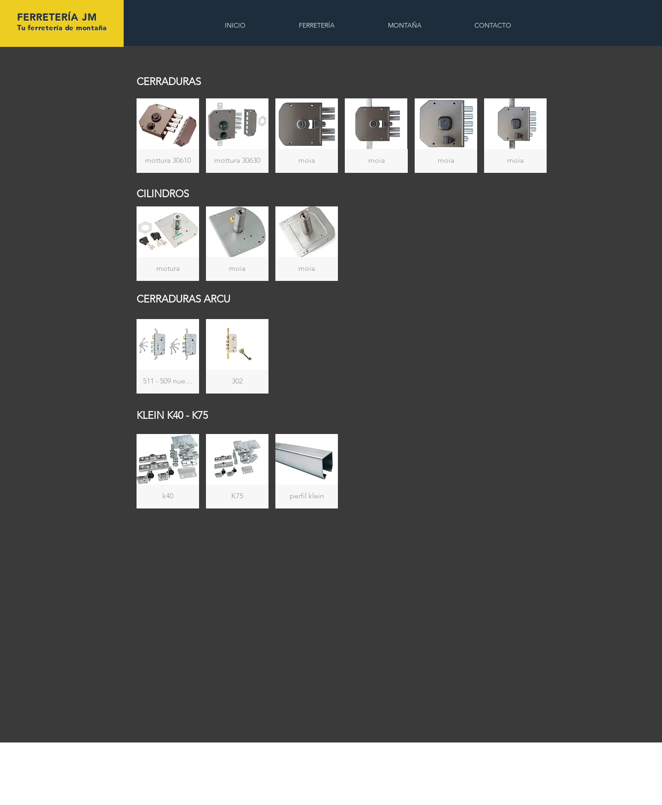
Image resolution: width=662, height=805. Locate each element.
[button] (168, 135)
